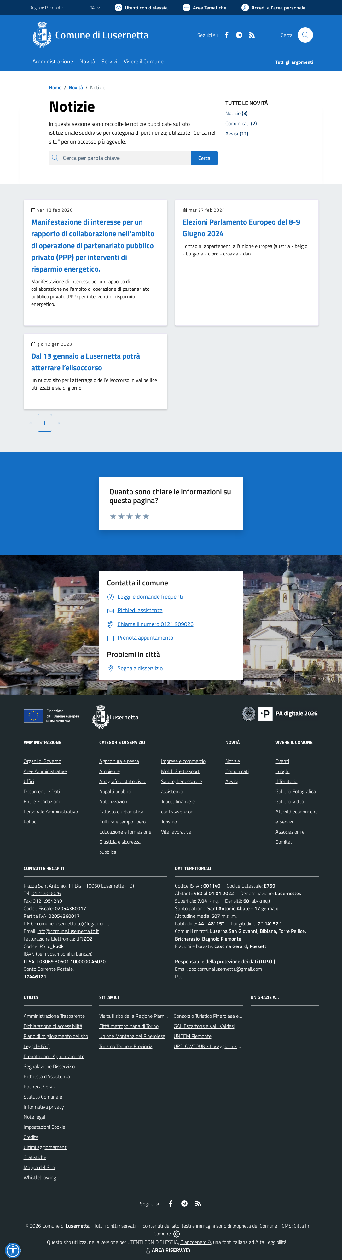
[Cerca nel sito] (305, 35)
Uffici (29, 781)
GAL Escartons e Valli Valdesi (204, 1026)
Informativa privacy (44, 1107)
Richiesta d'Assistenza (47, 1076)
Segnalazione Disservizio (49, 1066)
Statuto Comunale (43, 1096)
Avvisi (231, 781)
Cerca (204, 158)
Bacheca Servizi (40, 1086)
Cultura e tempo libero (122, 821)
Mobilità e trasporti (180, 771)
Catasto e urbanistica (121, 811)
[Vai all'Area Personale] (273, 7)
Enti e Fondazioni (42, 801)
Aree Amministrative (45, 771)
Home (55, 87)
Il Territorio (286, 781)
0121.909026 (46, 893)
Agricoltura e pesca (119, 761)
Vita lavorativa (176, 831)
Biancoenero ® (195, 1242)
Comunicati (237, 771)
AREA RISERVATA (167, 1250)
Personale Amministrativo (51, 811)
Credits (31, 1137)
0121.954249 (47, 901)
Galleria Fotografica (295, 791)
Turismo (169, 821)
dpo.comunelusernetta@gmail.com (225, 969)
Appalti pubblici (115, 791)
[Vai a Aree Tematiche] (204, 7)
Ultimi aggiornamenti (45, 1147)
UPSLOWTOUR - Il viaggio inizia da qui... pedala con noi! (231, 1046)
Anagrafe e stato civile (122, 781)
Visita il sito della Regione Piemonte (136, 1016)
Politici (30, 821)
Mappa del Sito (39, 1167)
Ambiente (109, 771)
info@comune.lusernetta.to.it (68, 931)
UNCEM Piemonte (193, 1036)
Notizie (232, 761)
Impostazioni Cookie (44, 1127)
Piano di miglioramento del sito (56, 1036)
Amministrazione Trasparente (54, 1016)
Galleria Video (289, 801)
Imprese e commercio (183, 761)
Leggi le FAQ (37, 1046)
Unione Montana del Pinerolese (132, 1036)
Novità (72, 87)
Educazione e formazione (125, 831)
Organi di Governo (42, 761)
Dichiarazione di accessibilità (53, 1026)
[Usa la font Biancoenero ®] (141, 7)
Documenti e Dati (42, 791)
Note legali (35, 1117)
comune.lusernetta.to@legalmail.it (73, 923)
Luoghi (282, 771)
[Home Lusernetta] (92, 35)
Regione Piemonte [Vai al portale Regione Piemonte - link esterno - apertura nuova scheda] (46, 7)
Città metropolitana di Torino (129, 1026)
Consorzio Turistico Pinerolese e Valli (211, 1016)
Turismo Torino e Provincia (126, 1046)
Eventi (282, 761)
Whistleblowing (40, 1177)
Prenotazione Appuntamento (54, 1056)
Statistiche (35, 1157)
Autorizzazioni (113, 801)
